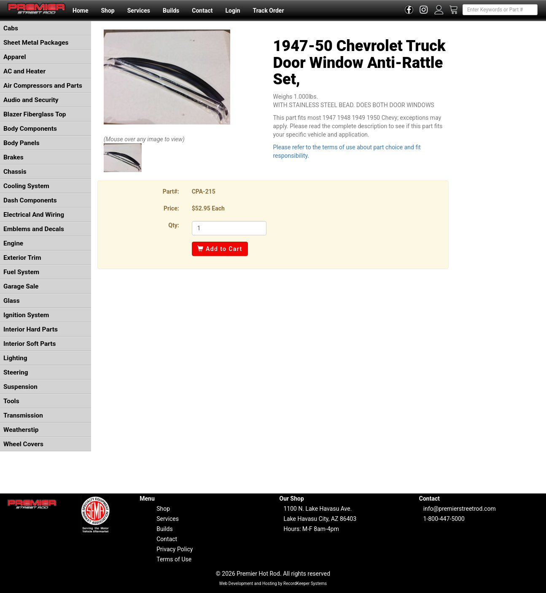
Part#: (171, 191)
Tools (11, 401)
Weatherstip (20, 430)
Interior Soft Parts (29, 344)
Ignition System (26, 315)
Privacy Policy (174, 549)
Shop (107, 10)
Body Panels (21, 143)
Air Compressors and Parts (42, 85)
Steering (15, 372)
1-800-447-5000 (444, 518)
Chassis (15, 171)
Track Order (268, 10)
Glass (11, 301)
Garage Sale (20, 286)
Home (80, 10)
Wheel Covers (23, 444)
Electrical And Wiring (33, 214)
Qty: (173, 225)
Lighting (15, 358)
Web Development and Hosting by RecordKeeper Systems (273, 583)
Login (232, 10)
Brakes (13, 157)
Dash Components (30, 200)
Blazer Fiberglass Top (34, 114)
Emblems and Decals (33, 229)
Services (138, 10)
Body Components (30, 128)
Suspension (20, 387)
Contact (202, 10)
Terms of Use (173, 559)
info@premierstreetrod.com (459, 508)
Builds (171, 10)
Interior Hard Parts (30, 329)
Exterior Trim (22, 257)
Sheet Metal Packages (35, 42)
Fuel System (21, 272)
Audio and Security (31, 100)
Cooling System (26, 186)
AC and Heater (24, 71)
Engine (13, 243)
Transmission (23, 415)
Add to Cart (219, 248)
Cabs (10, 28)
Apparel (14, 57)
